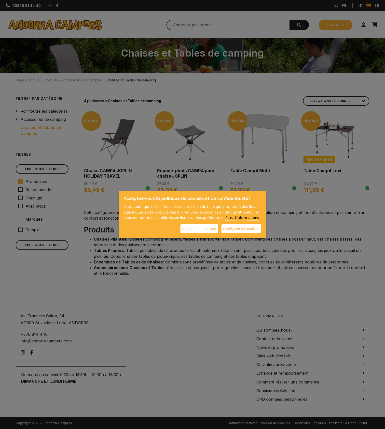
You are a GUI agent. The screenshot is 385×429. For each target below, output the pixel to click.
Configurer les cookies (241, 228)
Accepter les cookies (199, 228)
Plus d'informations (242, 217)
